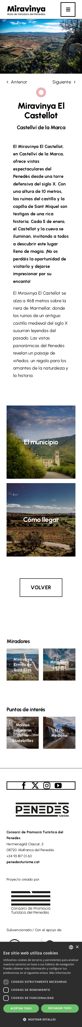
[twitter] (35, 785)
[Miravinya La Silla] (59, 651)
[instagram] (46, 785)
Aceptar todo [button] (20, 1008)
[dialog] (41, 984)
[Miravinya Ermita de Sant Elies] (23, 651)
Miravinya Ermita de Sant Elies (22, 664)
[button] (10, 664)
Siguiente (61, 82)
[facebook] (23, 785)
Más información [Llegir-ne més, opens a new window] (60, 973)
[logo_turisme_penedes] (41, 798)
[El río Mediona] (59, 719)
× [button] (77, 947)
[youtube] (58, 785)
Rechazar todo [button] (60, 1008)
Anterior (19, 82)
